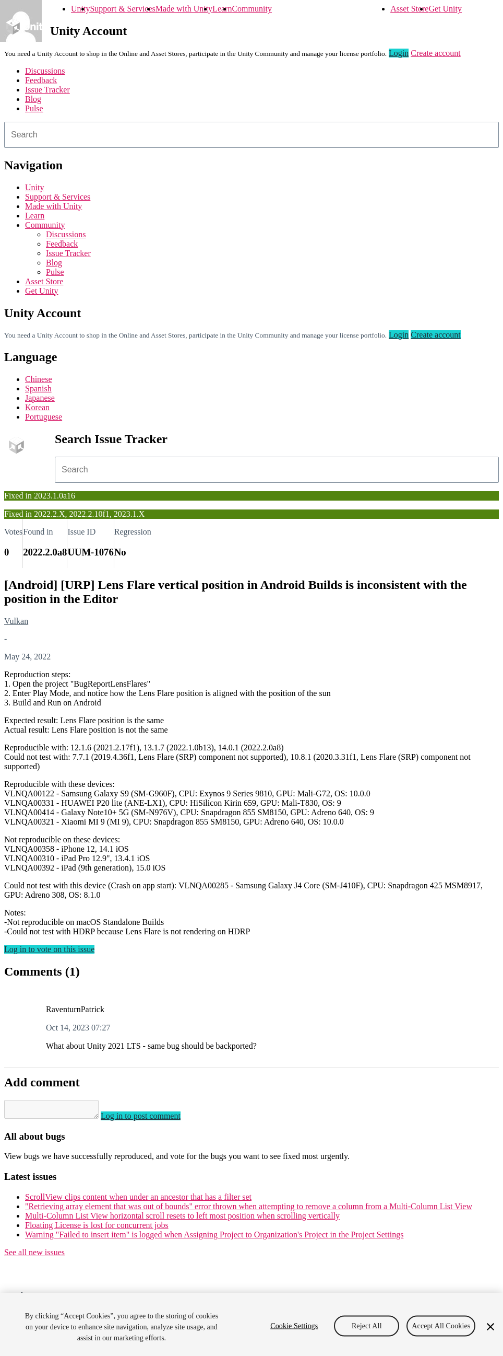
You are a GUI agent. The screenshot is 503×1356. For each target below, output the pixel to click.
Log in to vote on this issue (49, 949)
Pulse (34, 108)
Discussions (45, 70)
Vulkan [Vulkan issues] (16, 621)
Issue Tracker (47, 89)
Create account (436, 53)
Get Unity (445, 8)
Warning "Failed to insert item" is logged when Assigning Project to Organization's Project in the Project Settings (214, 1237)
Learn (222, 8)
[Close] (490, 1326)
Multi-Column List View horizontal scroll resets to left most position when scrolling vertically (182, 1218)
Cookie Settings (294, 1325)
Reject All (367, 1325)
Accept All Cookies (441, 1325)
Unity (80, 8)
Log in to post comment (151, 1119)
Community (251, 8)
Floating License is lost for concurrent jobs (97, 1228)
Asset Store (409, 8)
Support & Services (122, 8)
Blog (33, 99)
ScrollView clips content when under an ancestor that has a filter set (138, 1200)
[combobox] (251, 134)
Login (399, 53)
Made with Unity (183, 8)
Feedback (41, 80)
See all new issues (34, 1255)
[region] (251, 1324)
